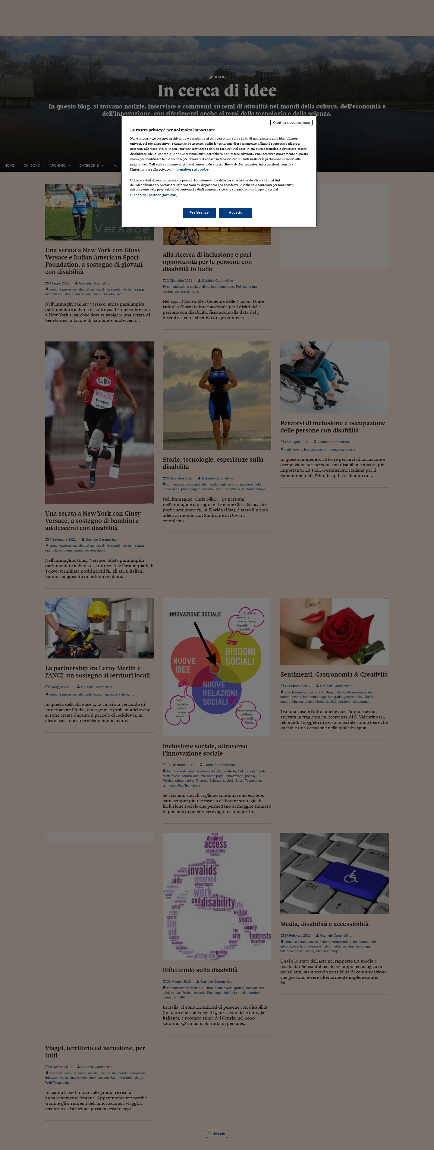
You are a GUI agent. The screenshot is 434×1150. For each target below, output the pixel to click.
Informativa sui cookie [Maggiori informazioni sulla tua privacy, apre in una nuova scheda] (190, 169)
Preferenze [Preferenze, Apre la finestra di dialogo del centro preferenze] (199, 212)
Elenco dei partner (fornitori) (154, 195)
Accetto (236, 212)
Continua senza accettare (291, 122)
